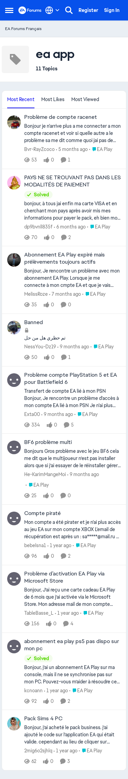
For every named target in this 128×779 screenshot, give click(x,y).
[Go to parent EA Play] (100, 149)
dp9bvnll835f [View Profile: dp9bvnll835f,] (38, 226)
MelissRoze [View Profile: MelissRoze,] (36, 294)
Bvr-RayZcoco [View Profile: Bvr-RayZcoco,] (39, 149)
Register (88, 10)
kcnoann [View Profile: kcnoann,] (33, 690)
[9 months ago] (73, 346)
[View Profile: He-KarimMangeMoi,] (14, 447)
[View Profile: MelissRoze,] (14, 260)
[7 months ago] (65, 294)
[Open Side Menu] (9, 10)
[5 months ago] (72, 149)
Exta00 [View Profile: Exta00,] (32, 414)
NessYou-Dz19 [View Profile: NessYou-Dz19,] (40, 347)
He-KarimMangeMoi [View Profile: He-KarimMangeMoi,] (45, 474)
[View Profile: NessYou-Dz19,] (14, 327)
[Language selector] (52, 10)
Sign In (111, 10)
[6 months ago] (70, 226)
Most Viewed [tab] (85, 99)
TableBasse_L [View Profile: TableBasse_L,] (39, 613)
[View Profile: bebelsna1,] (14, 518)
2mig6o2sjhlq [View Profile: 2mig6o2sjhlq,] (38, 751)
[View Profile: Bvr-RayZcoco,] (14, 122)
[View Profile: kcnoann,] (14, 646)
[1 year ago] (59, 545)
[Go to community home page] (30, 10)
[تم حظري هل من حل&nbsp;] (72, 338)
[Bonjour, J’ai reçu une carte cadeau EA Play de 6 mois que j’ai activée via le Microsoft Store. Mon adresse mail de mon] (72, 597)
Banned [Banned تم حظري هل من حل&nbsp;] (33, 322)
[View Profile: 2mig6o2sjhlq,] (14, 724)
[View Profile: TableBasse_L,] (14, 579)
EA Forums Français (23, 28)
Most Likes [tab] (53, 99)
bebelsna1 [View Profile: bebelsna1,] (35, 545)
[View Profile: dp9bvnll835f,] (14, 183)
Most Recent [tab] (20, 99)
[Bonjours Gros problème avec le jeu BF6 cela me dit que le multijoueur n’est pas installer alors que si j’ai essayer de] (72, 458)
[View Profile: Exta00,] (14, 380)
